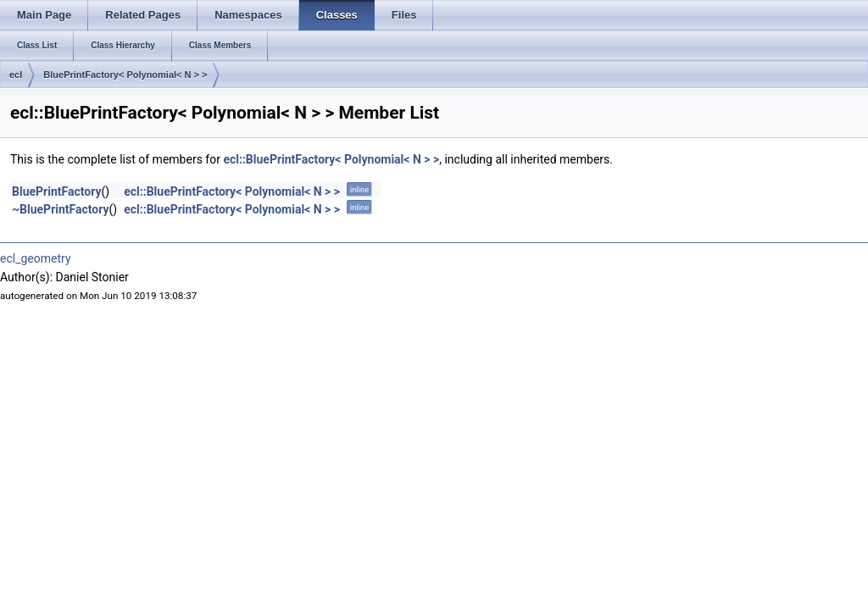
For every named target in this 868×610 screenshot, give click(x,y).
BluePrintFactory (56, 191)
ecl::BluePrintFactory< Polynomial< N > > (331, 159)
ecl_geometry (35, 258)
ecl (15, 74)
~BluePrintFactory (60, 209)
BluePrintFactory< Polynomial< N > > (125, 74)
